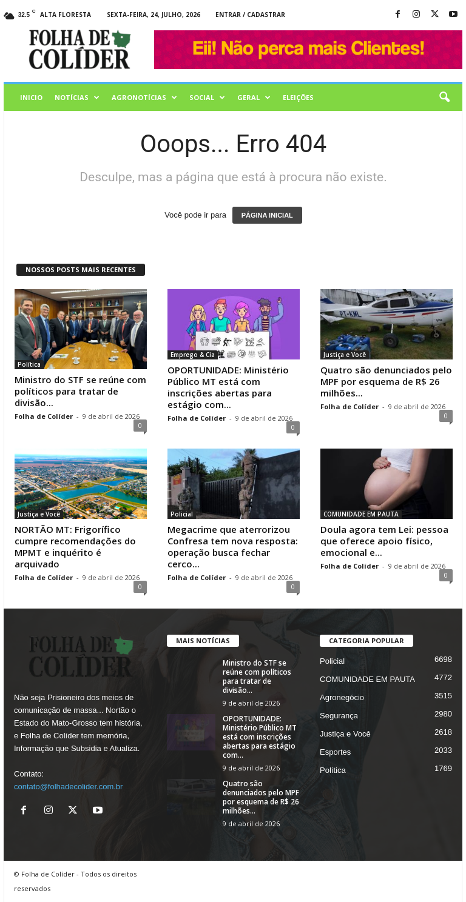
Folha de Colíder (44, 416)
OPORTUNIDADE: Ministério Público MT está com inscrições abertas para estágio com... (228, 387)
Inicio (31, 97)
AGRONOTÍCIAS (144, 97)
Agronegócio (342, 697)
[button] (444, 97)
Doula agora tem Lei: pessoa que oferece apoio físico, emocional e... (384, 540)
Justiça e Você (344, 354)
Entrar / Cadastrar (250, 14)
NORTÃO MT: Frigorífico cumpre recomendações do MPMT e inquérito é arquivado (75, 546)
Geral (254, 97)
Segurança (339, 715)
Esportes (335, 752)
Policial (182, 514)
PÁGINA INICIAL (267, 215)
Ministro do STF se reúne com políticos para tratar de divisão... (80, 391)
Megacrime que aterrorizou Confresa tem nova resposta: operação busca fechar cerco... (232, 546)
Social (207, 97)
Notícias (77, 97)
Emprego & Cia (193, 354)
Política (29, 364)
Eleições (298, 97)
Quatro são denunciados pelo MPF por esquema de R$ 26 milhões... (386, 381)
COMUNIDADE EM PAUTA (361, 514)
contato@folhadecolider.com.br (68, 786)
